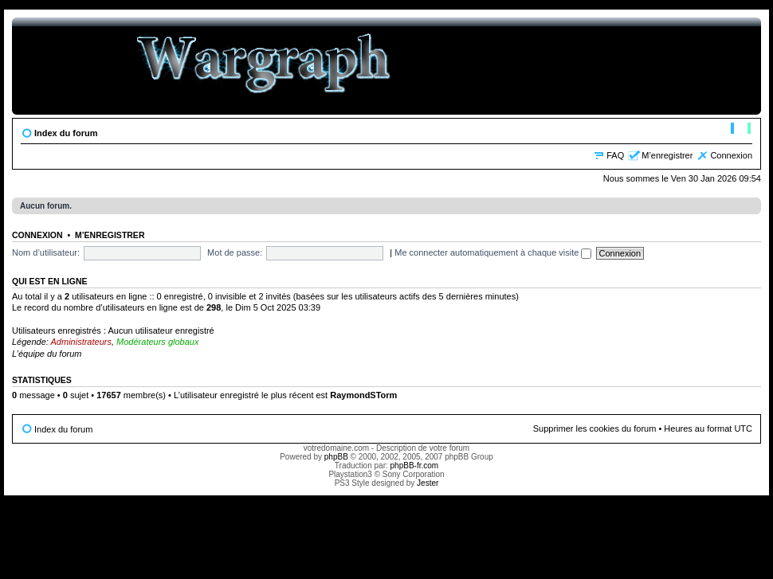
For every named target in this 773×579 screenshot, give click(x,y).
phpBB (336, 456)
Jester (427, 483)
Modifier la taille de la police (740, 130)
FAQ (615, 155)
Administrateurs (81, 341)
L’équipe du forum (46, 353)
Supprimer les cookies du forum (595, 428)
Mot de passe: (234, 252)
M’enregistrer (667, 155)
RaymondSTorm (363, 395)
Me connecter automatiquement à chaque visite (492, 252)
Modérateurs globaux (157, 341)
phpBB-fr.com (414, 465)
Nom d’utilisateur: (46, 252)
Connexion (731, 155)
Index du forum (65, 133)
